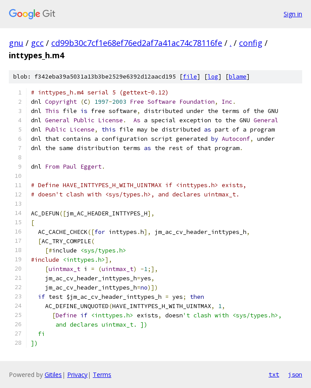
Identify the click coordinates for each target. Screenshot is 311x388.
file (190, 76)
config (250, 43)
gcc (37, 43)
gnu (16, 43)
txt (274, 374)
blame (238, 76)
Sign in (293, 14)
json (295, 374)
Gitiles (53, 374)
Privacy (77, 374)
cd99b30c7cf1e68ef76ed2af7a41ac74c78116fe (136, 43)
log (213, 76)
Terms (102, 374)
